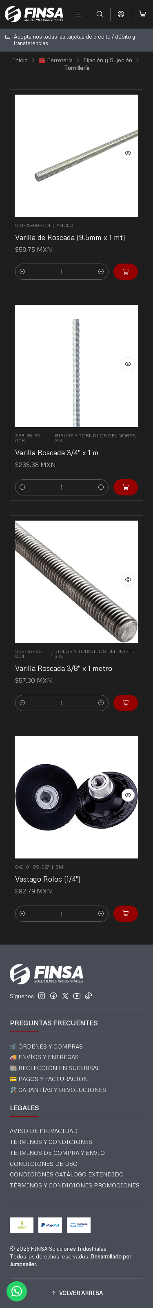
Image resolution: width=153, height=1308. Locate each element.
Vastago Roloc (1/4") (50, 875)
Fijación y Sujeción (107, 60)
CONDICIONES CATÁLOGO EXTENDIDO (67, 1174)
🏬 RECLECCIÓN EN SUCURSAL (55, 1067)
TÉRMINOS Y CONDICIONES (51, 1141)
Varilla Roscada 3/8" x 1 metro (64, 664)
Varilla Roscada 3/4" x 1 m (58, 449)
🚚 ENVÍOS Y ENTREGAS (44, 1056)
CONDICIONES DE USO (44, 1163)
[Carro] (142, 14)
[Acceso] (120, 14)
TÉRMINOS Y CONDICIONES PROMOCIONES (75, 1185)
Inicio (20, 60)
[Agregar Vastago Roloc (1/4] (122, 907)
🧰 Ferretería (55, 60)
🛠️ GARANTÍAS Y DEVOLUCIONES (58, 1089)
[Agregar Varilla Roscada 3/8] (122, 696)
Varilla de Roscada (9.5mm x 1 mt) (70, 237)
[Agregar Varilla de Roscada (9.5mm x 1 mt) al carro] (125, 272)
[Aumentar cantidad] (101, 271)
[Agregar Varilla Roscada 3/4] (122, 480)
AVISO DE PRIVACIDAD (44, 1130)
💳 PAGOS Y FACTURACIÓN (49, 1078)
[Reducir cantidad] (22, 271)
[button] (76, 1293)
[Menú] (78, 14)
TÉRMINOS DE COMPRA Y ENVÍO (57, 1152)
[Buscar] (99, 14)
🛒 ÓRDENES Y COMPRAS (46, 1046)
